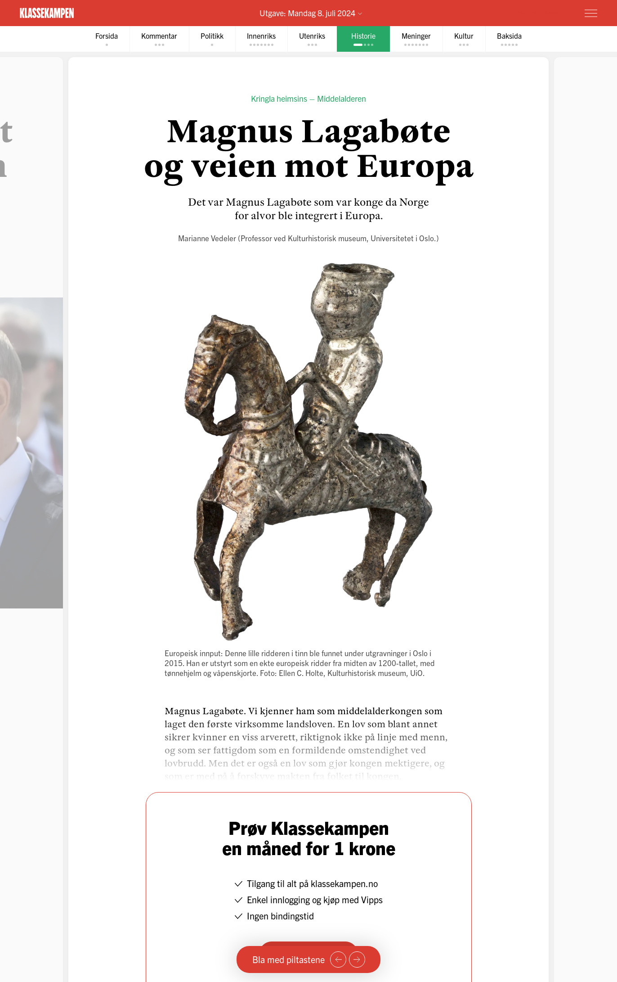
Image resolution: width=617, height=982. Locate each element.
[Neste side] (357, 959)
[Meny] (591, 13)
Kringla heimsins (279, 98)
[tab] (107, 39)
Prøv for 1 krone (537, 12)
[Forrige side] (338, 959)
